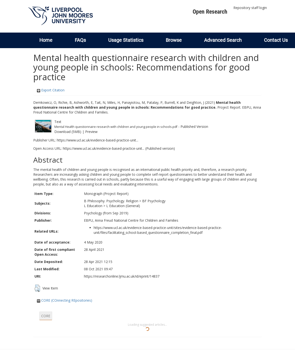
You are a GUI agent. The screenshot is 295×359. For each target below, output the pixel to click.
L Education (93, 205)
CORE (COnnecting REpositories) (64, 300)
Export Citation (51, 90)
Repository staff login (250, 7)
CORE (45, 316)
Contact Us (276, 40)
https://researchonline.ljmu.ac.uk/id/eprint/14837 (121, 276)
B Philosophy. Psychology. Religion (111, 201)
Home (45, 40)
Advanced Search (223, 40)
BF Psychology (153, 201)
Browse (174, 40)
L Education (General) (123, 205)
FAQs (80, 40)
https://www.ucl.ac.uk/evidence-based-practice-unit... (97, 140)
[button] (37, 288)
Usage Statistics (125, 40)
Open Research (210, 11)
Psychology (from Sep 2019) (106, 213)
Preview (91, 131)
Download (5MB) (67, 131)
